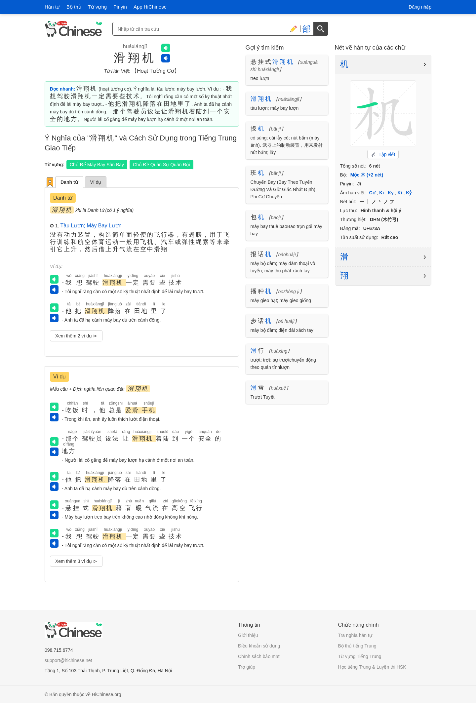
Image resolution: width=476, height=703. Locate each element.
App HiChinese (150, 7)
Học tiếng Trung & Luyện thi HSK (372, 667)
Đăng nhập (420, 7)
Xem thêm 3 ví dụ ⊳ (76, 561)
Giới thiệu (248, 635)
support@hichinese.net (68, 660)
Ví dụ (95, 182)
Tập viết (383, 154)
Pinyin (120, 7)
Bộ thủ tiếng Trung (357, 645)
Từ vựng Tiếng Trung (359, 656)
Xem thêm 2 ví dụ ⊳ (76, 335)
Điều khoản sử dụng (259, 645)
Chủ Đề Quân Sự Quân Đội (161, 164)
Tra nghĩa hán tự (355, 635)
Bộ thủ (73, 7)
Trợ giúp (246, 667)
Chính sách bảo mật (259, 656)
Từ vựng (97, 7)
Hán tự (52, 7)
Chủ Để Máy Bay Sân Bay (97, 164)
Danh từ (69, 182)
